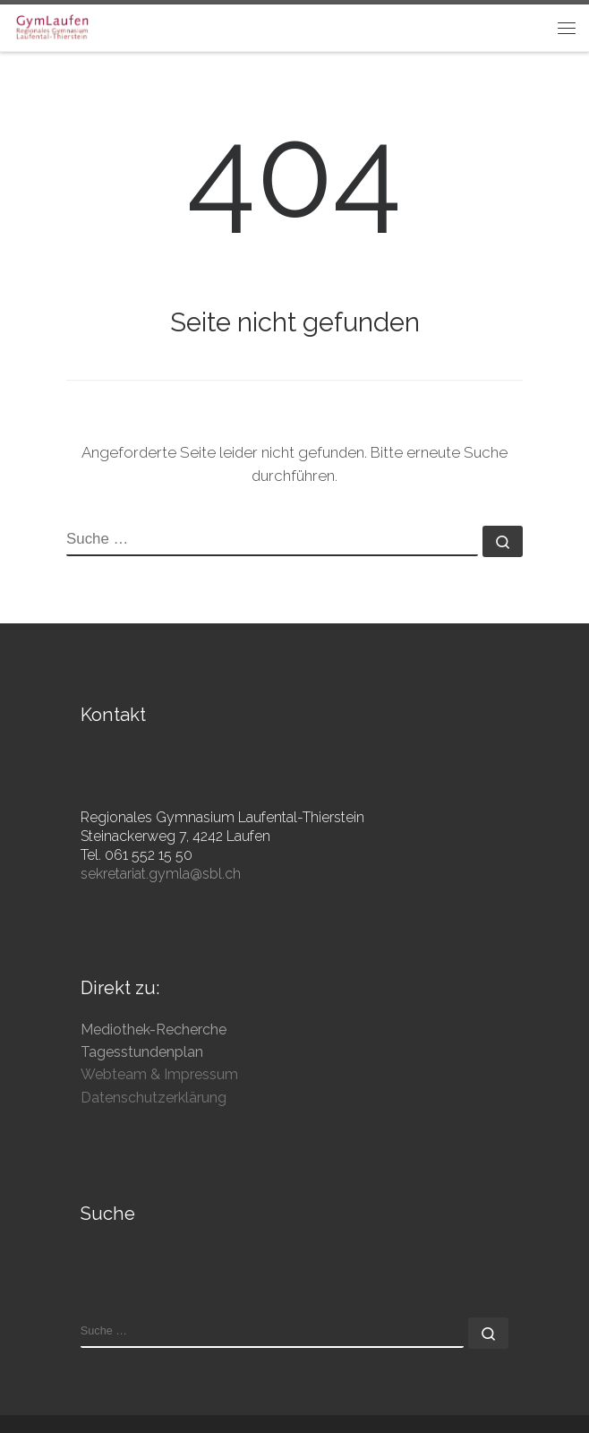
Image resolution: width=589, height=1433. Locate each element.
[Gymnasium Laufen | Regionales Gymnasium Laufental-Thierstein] (52, 25)
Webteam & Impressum (159, 1074)
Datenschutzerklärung (153, 1097)
